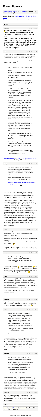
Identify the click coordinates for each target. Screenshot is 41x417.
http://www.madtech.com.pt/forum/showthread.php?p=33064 (20, 158)
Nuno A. (6, 276)
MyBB (17, 415)
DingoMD (6, 299)
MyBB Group (28, 415)
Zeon (5, 52)
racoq (5, 164)
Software (15, 11)
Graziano (6, 28)
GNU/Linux (23, 11)
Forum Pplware (12, 6)
